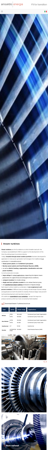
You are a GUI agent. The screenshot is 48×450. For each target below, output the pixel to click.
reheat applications (18, 275)
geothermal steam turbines (14, 284)
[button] (44, 361)
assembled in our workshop (19, 296)
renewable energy (15, 261)
